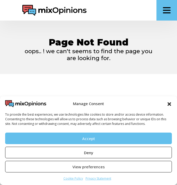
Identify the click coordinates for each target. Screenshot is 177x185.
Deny (88, 152)
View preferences (88, 166)
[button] (169, 103)
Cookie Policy (73, 178)
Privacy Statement (98, 178)
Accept (88, 138)
